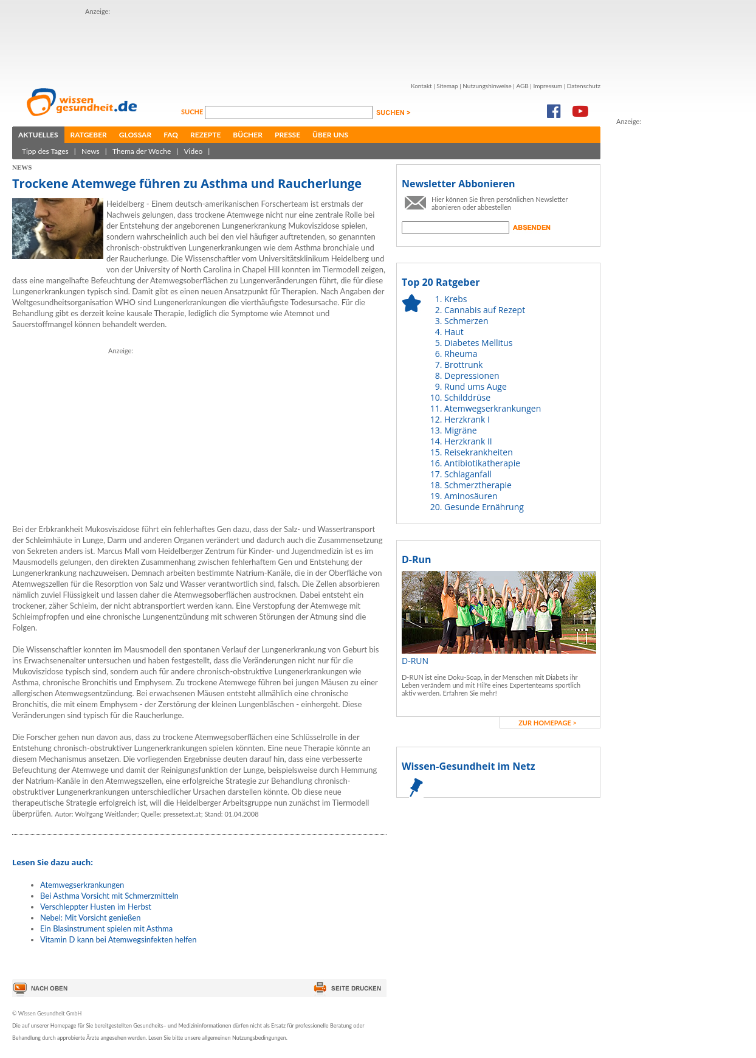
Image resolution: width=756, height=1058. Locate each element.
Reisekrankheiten (478, 452)
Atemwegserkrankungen (82, 885)
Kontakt (421, 85)
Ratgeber (88, 134)
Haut (454, 331)
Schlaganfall (468, 474)
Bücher (248, 134)
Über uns (330, 134)
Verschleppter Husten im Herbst (95, 906)
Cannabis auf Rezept (484, 310)
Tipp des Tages (45, 151)
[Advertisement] (306, 44)
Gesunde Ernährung (484, 507)
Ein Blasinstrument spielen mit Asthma (106, 928)
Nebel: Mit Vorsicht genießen (90, 917)
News (90, 151)
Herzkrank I (467, 419)
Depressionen (472, 375)
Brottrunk (463, 364)
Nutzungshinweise (487, 85)
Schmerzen (466, 321)
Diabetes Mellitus (478, 342)
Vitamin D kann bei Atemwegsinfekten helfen (118, 939)
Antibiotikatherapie (482, 463)
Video (193, 151)
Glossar (135, 134)
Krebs (455, 299)
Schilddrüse (467, 397)
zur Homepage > (547, 723)
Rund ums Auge (475, 386)
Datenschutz (583, 85)
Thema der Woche (141, 151)
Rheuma (460, 353)
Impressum (547, 85)
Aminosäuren (471, 496)
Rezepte (205, 134)
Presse (287, 134)
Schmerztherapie (478, 485)
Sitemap (447, 85)
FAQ (170, 134)
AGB (522, 85)
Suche (193, 112)
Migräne (460, 430)
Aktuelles (38, 134)
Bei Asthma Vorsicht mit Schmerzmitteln (109, 896)
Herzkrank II (468, 441)
